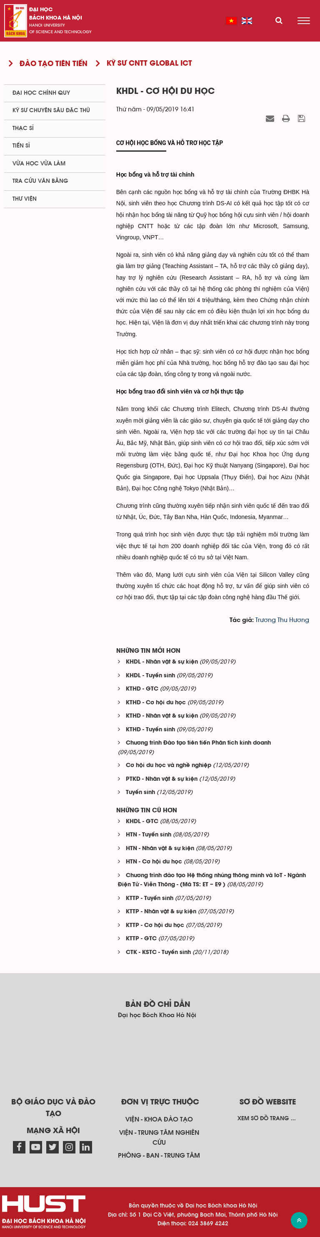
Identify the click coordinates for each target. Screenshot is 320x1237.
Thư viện (24, 199)
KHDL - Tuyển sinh (150, 676)
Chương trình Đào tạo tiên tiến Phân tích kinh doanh (198, 743)
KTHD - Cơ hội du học (156, 703)
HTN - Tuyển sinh (148, 835)
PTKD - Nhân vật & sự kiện (162, 779)
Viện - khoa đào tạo (159, 1119)
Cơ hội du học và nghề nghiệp (168, 765)
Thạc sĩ (23, 128)
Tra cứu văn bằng (40, 181)
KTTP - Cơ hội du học (155, 925)
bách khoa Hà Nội (55, 18)
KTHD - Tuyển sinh (150, 730)
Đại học (40, 9)
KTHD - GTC (142, 689)
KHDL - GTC (142, 821)
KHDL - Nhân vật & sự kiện (162, 662)
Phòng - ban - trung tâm (159, 1155)
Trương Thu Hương (282, 620)
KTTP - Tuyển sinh (149, 898)
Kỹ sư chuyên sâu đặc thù (51, 110)
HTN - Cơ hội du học (154, 862)
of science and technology (60, 32)
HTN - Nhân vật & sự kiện (160, 848)
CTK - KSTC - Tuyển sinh (158, 952)
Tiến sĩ (21, 146)
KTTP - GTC (141, 939)
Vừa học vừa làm (38, 164)
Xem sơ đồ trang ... (267, 1118)
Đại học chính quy (41, 93)
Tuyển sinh (140, 792)
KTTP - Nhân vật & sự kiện (161, 912)
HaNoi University (47, 25)
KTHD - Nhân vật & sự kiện (162, 716)
